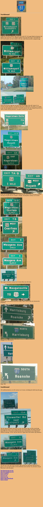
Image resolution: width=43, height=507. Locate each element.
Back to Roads (4, 479)
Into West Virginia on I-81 (7, 472)
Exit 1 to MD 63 (4, 473)
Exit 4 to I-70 (4, 475)
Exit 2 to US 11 (4, 474)
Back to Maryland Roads (7, 478)
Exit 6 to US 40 (4, 477)
